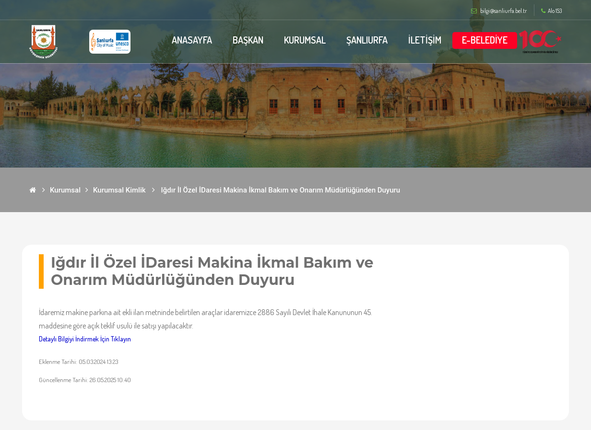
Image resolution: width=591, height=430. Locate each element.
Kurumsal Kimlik (119, 190)
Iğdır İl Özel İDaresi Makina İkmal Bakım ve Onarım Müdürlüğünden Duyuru (281, 190)
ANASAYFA (191, 40)
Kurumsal (65, 190)
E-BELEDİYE (485, 40)
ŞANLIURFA (367, 40)
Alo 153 (551, 11)
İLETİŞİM (424, 40)
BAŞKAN (247, 40)
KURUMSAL (305, 40)
